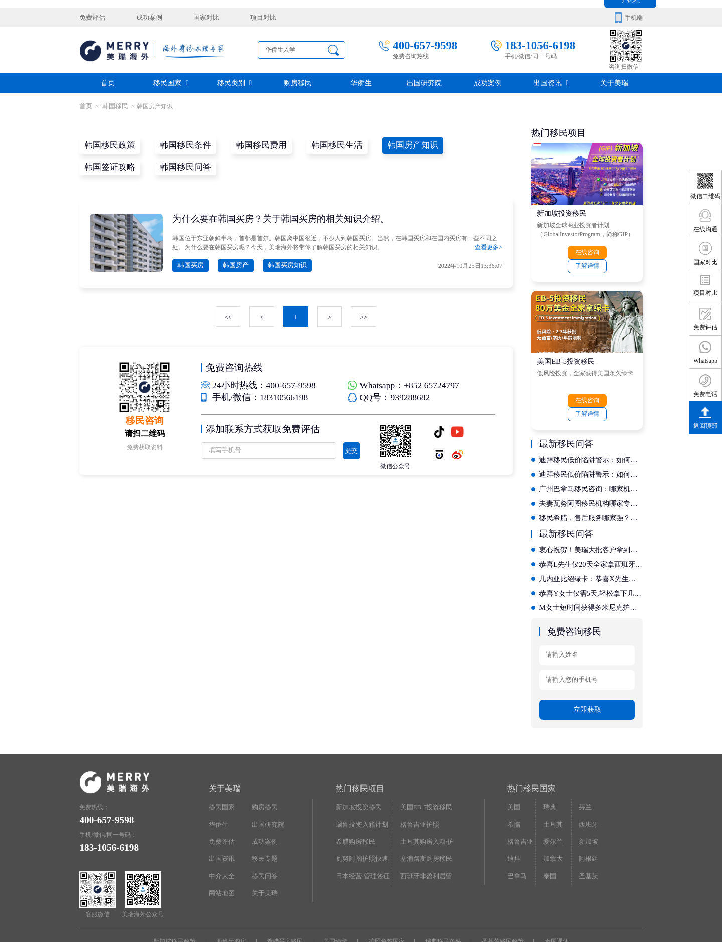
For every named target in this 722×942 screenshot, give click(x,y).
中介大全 (221, 838)
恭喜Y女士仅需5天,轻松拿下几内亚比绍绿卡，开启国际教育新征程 (590, 560)
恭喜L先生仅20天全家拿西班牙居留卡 (590, 532)
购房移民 (298, 82)
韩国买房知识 (281, 263)
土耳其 (552, 788)
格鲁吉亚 (519, 804)
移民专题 (264, 821)
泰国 (549, 838)
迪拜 (513, 821)
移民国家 (170, 82)
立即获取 (587, 674)
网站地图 (221, 854)
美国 (513, 771)
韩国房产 (232, 263)
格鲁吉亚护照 (418, 788)
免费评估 (91, 17)
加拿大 (552, 821)
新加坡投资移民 (561, 212)
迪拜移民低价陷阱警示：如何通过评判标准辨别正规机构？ (590, 430)
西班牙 (587, 788)
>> (363, 315)
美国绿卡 (336, 905)
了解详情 (612, 251)
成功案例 (145, 17)
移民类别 (234, 82)
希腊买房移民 (287, 905)
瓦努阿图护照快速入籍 (363, 824)
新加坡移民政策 (179, 905)
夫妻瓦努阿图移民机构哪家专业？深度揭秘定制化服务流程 (590, 473)
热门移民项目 (360, 753)
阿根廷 (587, 821)
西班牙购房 (235, 905)
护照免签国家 (386, 905)
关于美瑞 (614, 82)
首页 (108, 82)
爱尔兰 (552, 804)
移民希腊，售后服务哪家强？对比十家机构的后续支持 (590, 487)
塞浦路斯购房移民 (424, 821)
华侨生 (361, 82)
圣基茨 (587, 838)
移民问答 (264, 838)
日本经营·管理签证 (361, 838)
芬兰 (584, 771)
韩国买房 (189, 263)
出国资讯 (551, 82)
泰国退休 (552, 905)
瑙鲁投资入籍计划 (360, 788)
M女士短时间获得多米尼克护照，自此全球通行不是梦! (590, 574)
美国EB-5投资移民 (565, 346)
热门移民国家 (531, 753)
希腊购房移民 (354, 804)
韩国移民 (112, 105)
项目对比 (253, 17)
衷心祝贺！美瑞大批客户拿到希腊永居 (590, 518)
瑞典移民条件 (441, 905)
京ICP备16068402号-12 (382, 920)
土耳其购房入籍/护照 (425, 807)
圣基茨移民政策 (499, 905)
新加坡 (587, 804)
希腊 (513, 788)
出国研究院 (424, 82)
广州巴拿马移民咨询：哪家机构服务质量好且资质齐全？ (590, 458)
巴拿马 (516, 838)
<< (228, 315)
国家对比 (199, 17)
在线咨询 (562, 251)
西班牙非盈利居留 (424, 838)
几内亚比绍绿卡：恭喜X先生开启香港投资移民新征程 (590, 546)
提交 (349, 448)
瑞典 (549, 771)
